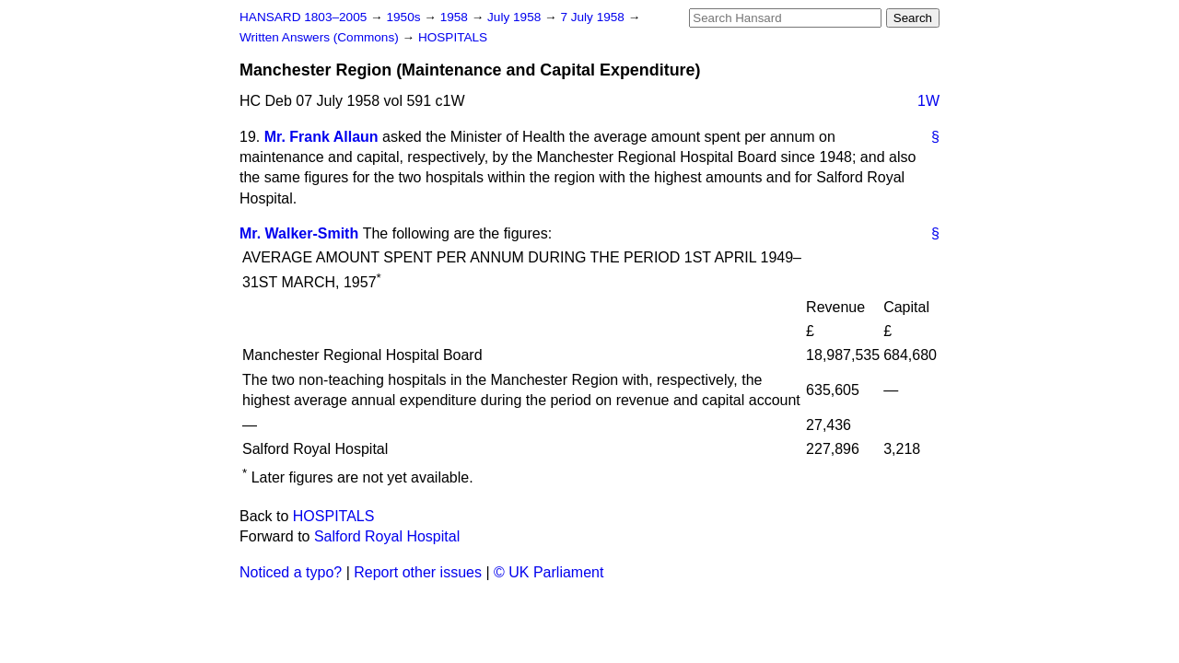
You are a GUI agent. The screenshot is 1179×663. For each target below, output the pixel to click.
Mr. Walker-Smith (298, 233)
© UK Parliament (548, 572)
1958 (456, 17)
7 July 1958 (593, 17)
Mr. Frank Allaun (321, 137)
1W (928, 101)
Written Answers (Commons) (321, 37)
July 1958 (515, 17)
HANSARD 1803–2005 (303, 17)
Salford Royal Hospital (387, 536)
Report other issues (418, 572)
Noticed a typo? (290, 572)
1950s (405, 17)
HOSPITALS (452, 37)
